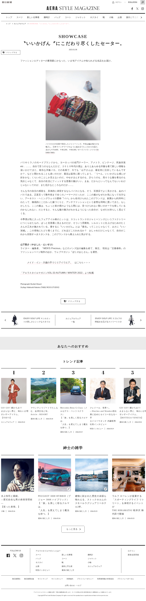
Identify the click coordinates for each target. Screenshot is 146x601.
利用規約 (70, 579)
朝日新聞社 (16, 579)
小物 (111, 17)
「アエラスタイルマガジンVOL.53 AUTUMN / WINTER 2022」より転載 (57, 273)
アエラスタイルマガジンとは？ (48, 551)
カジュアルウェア (95, 566)
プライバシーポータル (125, 579)
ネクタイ (94, 17)
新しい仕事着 (33, 17)
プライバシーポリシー (85, 579)
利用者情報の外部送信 (105, 579)
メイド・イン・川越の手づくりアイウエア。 (49, 262)
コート (68, 17)
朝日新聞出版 (29, 579)
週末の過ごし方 (68, 570)
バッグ (57, 17)
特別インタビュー (43, 570)
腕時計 (47, 17)
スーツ (19, 17)
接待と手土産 (67, 566)
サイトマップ (43, 579)
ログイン (118, 2)
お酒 (120, 17)
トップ (9, 17)
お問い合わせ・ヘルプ (73, 585)
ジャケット (80, 17)
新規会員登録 (132, 2)
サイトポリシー (57, 579)
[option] (6, 17)
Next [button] (136, 17)
